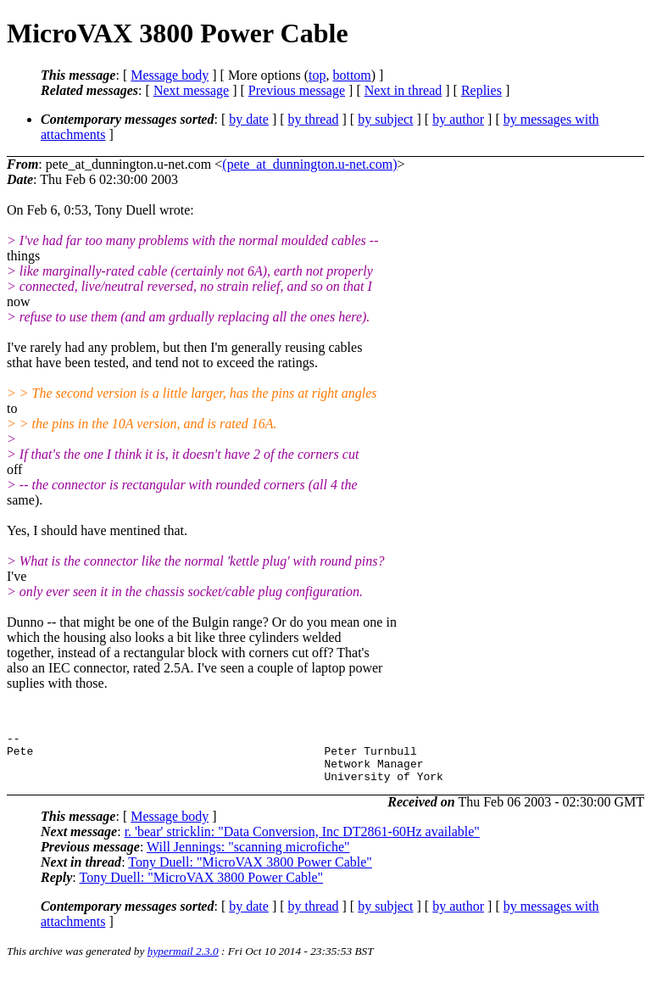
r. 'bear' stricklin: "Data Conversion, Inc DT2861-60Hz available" (302, 841)
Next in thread (403, 90)
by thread (313, 119)
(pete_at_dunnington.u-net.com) (309, 164)
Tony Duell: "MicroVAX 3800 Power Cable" (250, 872)
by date (249, 119)
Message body (170, 75)
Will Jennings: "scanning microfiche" (248, 857)
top (317, 75)
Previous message (296, 90)
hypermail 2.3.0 (183, 961)
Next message (191, 90)
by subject (385, 119)
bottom (351, 75)
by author (458, 119)
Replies (481, 90)
